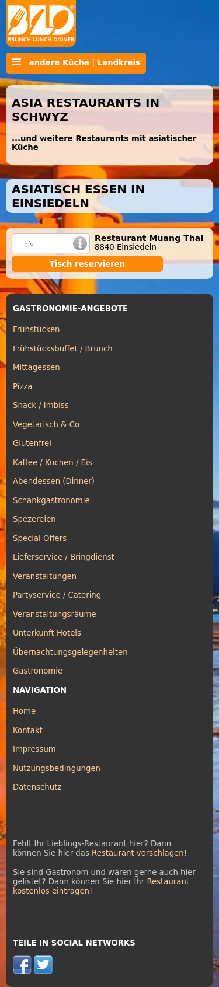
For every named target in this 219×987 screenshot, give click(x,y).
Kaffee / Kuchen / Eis (52, 462)
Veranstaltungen (45, 576)
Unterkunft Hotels (47, 633)
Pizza (22, 386)
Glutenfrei (32, 443)
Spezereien (34, 519)
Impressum (34, 749)
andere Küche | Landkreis (76, 62)
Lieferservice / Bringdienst (63, 557)
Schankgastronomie (51, 500)
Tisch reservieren (88, 264)
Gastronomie (37, 671)
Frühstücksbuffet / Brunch (63, 348)
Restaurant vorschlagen (138, 853)
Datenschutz (37, 787)
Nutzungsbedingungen (56, 768)
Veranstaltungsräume (54, 614)
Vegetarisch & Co (46, 424)
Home (24, 711)
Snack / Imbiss (41, 405)
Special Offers (40, 538)
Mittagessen (36, 367)
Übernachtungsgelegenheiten (70, 652)
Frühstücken (36, 329)
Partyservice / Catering (57, 595)
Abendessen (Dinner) (54, 481)
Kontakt (28, 730)
